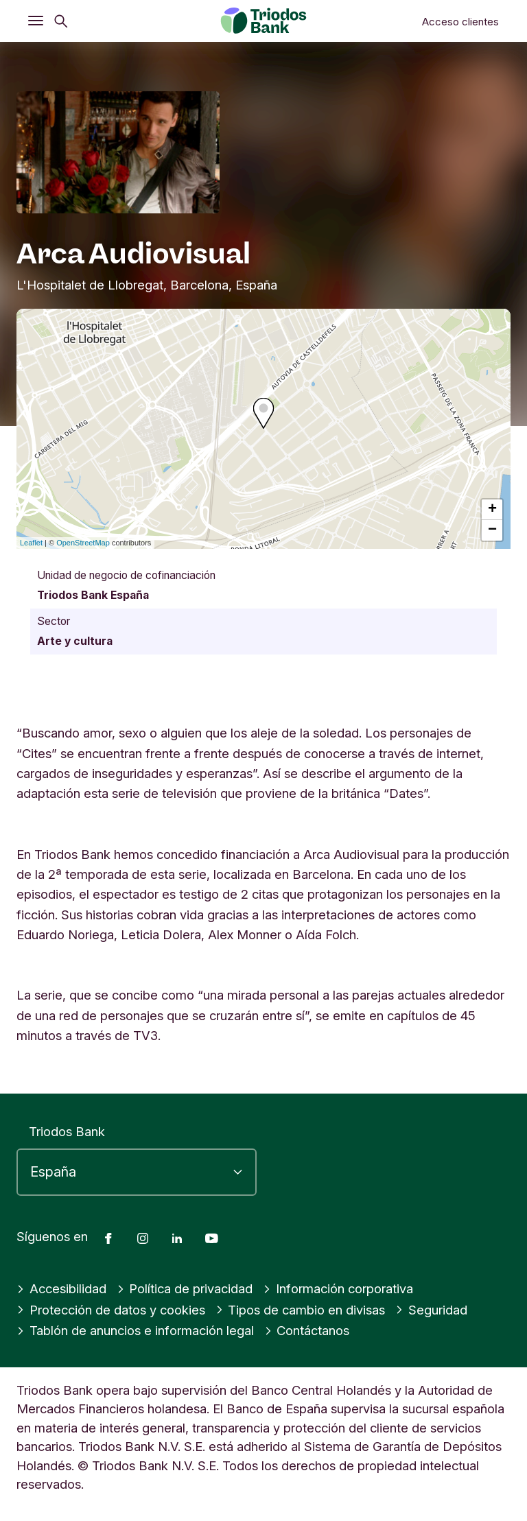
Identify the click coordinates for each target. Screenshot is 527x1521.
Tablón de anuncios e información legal (135, 1330)
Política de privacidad (185, 1288)
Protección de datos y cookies (110, 1309)
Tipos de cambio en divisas (300, 1309)
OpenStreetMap (83, 543)
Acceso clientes (460, 21)
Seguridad (431, 1309)
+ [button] (492, 509)
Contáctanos (307, 1330)
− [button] (492, 530)
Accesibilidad (61, 1288)
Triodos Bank (67, 1131)
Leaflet (31, 543)
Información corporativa (338, 1288)
